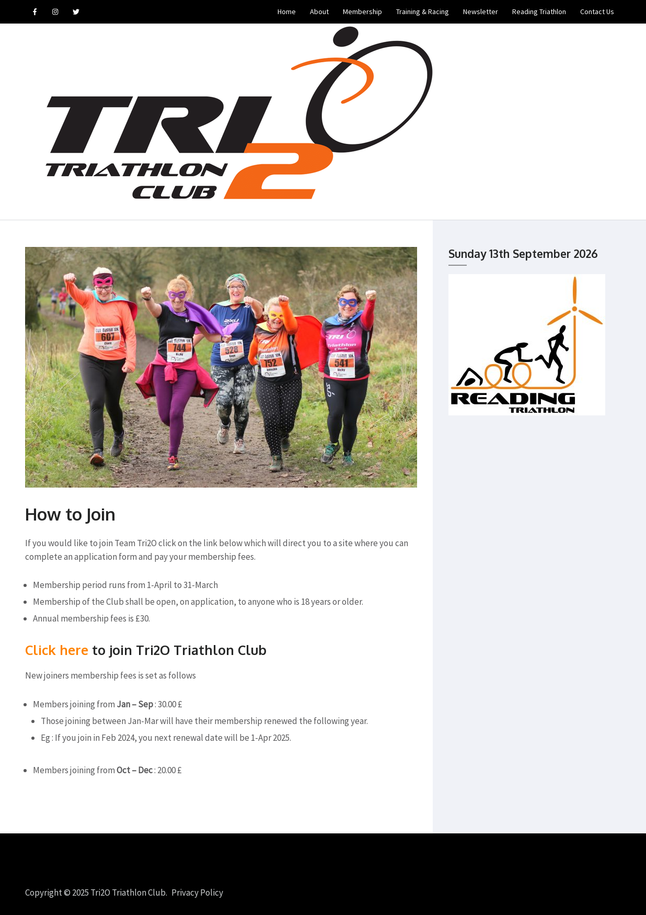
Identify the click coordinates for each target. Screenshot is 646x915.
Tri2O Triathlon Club (128, 892)
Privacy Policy (197, 892)
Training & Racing (422, 11)
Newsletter (480, 11)
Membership (362, 11)
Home (287, 11)
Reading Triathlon (539, 11)
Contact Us (597, 11)
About (319, 11)
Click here (56, 649)
